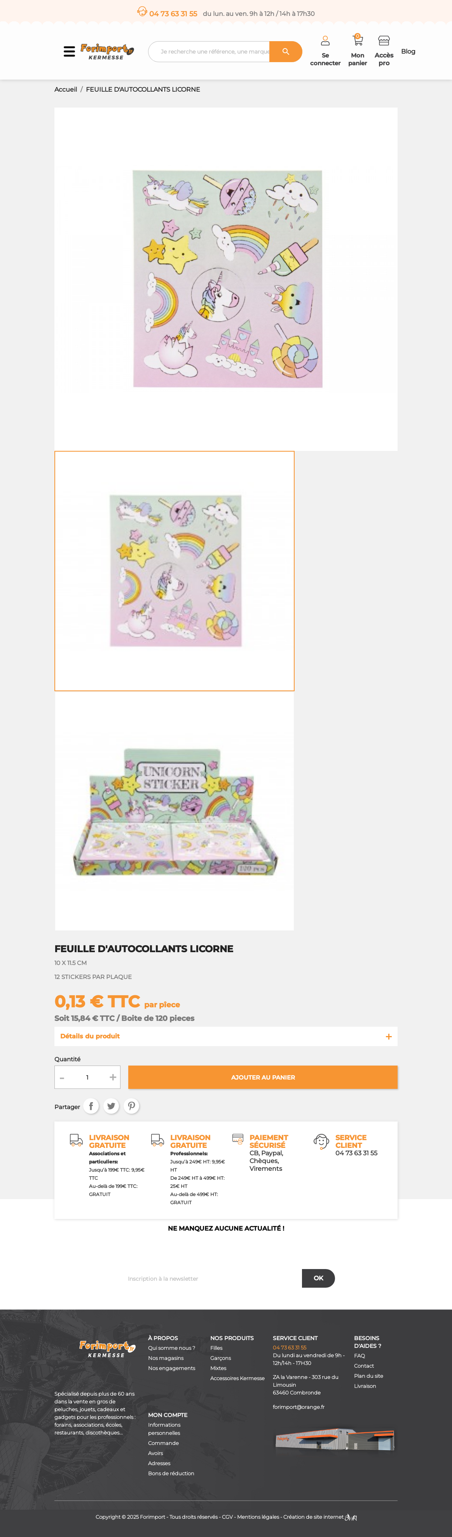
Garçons (220, 1358)
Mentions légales (258, 1517)
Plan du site (368, 1376)
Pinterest (131, 1106)
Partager (91, 1106)
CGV (227, 1517)
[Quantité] (87, 1077)
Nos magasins (165, 1358)
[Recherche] (225, 51)
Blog (408, 51)
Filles (216, 1348)
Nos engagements (171, 1368)
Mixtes (218, 1368)
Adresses (159, 1463)
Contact (364, 1366)
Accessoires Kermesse (237, 1378)
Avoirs (155, 1453)
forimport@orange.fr (299, 1407)
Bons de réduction (171, 1473)
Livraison (365, 1386)
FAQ (359, 1356)
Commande (163, 1443)
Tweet (111, 1106)
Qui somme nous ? (171, 1348)
